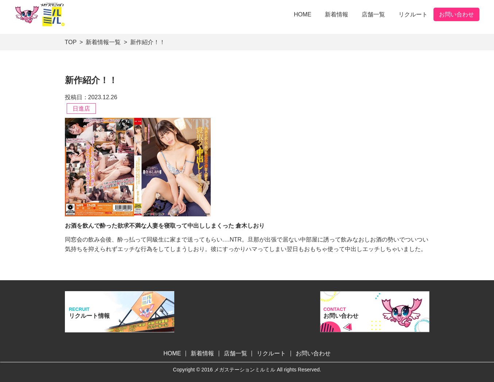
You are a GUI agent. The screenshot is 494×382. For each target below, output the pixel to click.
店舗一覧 (373, 14)
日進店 (81, 108)
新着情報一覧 (103, 42)
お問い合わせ (456, 14)
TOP (71, 42)
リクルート (413, 14)
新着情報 (336, 14)
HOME (302, 14)
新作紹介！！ (147, 42)
